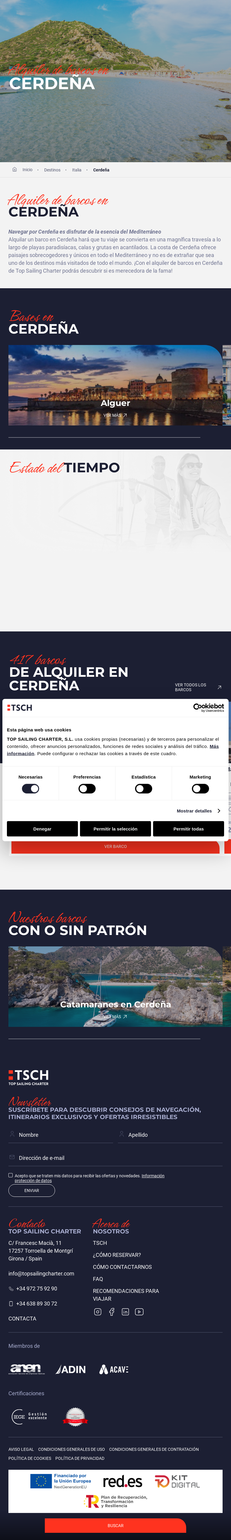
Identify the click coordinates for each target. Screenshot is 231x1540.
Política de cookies (29, 1458)
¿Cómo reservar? (117, 1255)
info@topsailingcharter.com (41, 1273)
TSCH (100, 1243)
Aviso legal (21, 1449)
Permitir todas (189, 828)
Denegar (42, 828)
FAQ (98, 1279)
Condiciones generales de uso (71, 1449)
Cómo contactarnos (122, 1267)
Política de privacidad (79, 1458)
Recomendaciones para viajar (126, 1295)
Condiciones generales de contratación (154, 1449)
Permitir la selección (115, 828)
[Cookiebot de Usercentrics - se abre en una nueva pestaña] (197, 707)
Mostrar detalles (194, 810)
